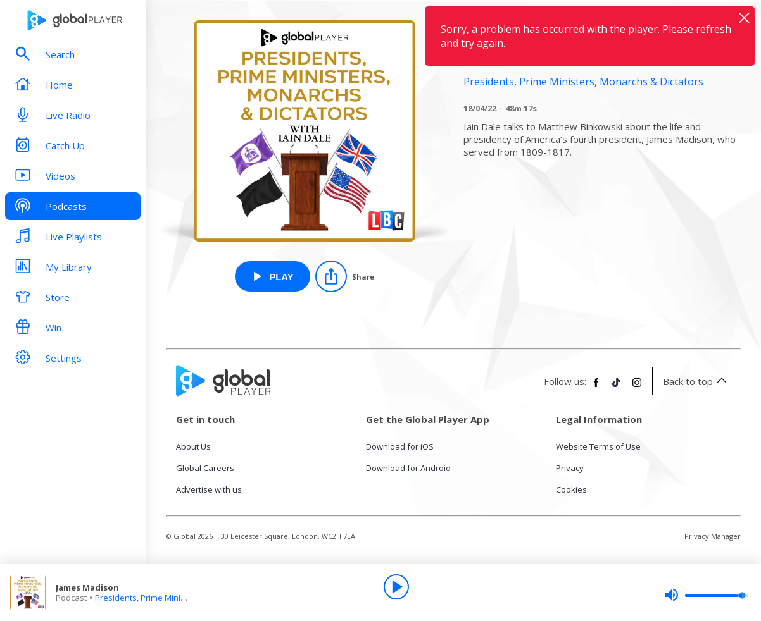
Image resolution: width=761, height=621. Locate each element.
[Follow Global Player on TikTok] (617, 388)
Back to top (697, 381)
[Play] (396, 586)
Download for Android (408, 468)
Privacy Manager (712, 536)
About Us (193, 446)
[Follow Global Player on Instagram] (637, 388)
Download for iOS (400, 446)
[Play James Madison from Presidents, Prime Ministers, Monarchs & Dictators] (272, 276)
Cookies (571, 489)
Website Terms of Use (598, 446)
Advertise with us (209, 489)
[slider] (707, 595)
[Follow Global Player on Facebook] (596, 388)
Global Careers (205, 468)
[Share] (344, 276)
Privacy (570, 468)
